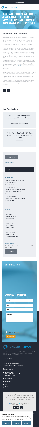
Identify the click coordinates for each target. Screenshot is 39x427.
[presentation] (17, 327)
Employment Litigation (12, 193)
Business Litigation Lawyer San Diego (15, 180)
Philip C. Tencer (10, 211)
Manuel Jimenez (10, 221)
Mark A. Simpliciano (10, 232)
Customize (6, 423)
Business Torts (10, 184)
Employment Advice (11, 196)
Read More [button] (11, 251)
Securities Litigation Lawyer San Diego (15, 198)
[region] (16, 419)
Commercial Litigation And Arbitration (15, 189)
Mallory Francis (10, 225)
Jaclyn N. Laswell (10, 230)
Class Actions (10, 200)
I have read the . (14, 332)
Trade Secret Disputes (12, 187)
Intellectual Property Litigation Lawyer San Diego (18, 203)
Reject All (17, 423)
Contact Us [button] (11, 157)
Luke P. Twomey (9, 223)
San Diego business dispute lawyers (26, 65)
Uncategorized (23, 33)
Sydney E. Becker (10, 227)
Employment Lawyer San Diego (13, 191)
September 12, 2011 (14, 143)
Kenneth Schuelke (10, 234)
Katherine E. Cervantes (12, 236)
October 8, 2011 (14, 123)
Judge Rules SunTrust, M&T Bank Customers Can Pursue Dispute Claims (19, 135)
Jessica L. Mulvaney (11, 216)
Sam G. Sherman (9, 214)
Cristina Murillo (10, 218)
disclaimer (17, 332)
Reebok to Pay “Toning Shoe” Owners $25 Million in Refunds (19, 116)
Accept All (26, 423)
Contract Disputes (11, 182)
